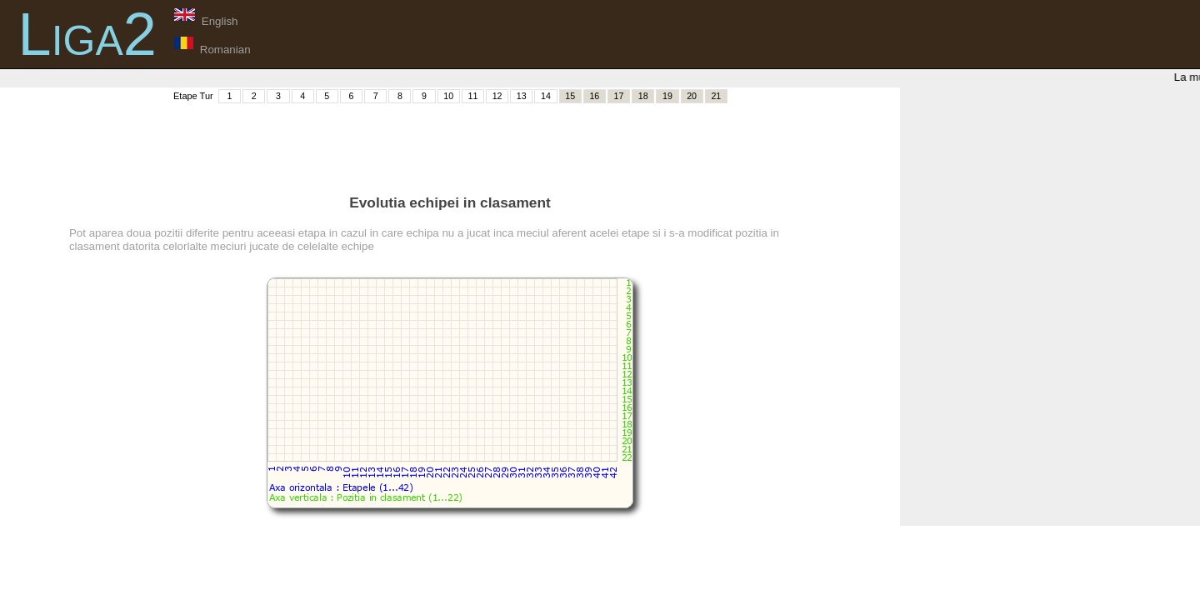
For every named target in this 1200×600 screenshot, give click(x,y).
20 (692, 96)
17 (619, 96)
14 (546, 96)
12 (497, 96)
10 (448, 96)
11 (473, 96)
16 (594, 96)
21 (716, 96)
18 (643, 96)
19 (667, 96)
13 (522, 96)
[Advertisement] (450, 142)
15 (570, 96)
